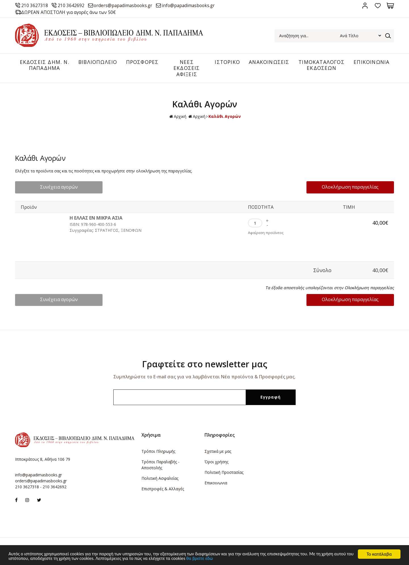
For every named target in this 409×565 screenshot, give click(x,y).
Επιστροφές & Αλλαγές (162, 489)
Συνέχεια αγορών (52, 188)
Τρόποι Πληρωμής (158, 451)
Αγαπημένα (377, 5)
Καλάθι (390, 5)
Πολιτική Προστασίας (223, 473)
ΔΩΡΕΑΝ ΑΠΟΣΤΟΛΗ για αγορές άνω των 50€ (71, 12)
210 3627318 (35, 5)
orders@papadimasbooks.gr (127, 5)
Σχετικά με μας (217, 451)
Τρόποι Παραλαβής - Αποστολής (160, 465)
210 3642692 (72, 5)
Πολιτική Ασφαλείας (159, 478)
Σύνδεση (364, 5)
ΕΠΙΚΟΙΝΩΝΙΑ (371, 62)
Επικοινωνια (215, 483)
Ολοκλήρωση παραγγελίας (357, 188)
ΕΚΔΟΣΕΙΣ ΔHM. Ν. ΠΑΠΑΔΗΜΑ (43, 65)
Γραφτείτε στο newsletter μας (204, 364)
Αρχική (177, 117)
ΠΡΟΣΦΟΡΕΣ (141, 62)
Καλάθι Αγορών (224, 117)
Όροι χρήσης (216, 462)
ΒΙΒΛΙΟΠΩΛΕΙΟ (95, 62)
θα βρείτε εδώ (232, 559)
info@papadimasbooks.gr (195, 5)
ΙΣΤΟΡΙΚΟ (225, 62)
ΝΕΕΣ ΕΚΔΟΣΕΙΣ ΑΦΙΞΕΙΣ (185, 68)
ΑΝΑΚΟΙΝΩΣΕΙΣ (267, 62)
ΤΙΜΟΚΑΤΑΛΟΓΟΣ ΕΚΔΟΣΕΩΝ (320, 65)
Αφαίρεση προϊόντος (266, 233)
